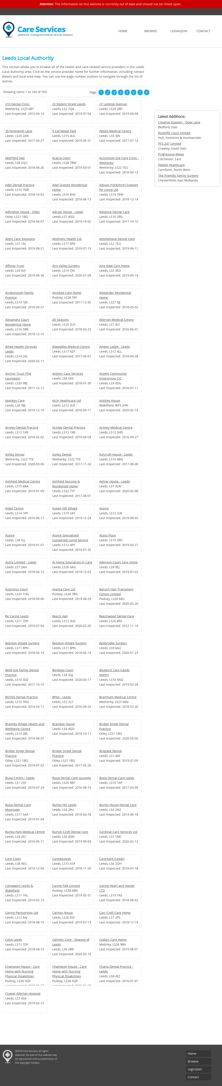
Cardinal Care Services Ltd (118, 832)
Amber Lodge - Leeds (114, 347)
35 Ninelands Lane (18, 131)
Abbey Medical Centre (115, 131)
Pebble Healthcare (171, 165)
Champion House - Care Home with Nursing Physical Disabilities (22, 971)
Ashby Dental (14, 454)
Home (122, 31)
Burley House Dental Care (118, 805)
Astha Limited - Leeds (20, 562)
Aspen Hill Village (64, 508)
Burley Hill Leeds (64, 805)
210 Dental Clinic (17, 104)
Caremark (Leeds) (111, 859)
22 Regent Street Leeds (69, 104)
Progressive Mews (171, 154)
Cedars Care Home (112, 940)
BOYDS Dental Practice (21, 697)
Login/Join (178, 31)
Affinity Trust (14, 266)
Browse (150, 31)
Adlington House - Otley (22, 212)
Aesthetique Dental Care (117, 239)
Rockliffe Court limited (174, 133)
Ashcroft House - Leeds (116, 454)
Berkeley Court (62, 670)
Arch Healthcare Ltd (66, 400)
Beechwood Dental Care (116, 616)
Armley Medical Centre (115, 427)
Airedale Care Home (66, 293)
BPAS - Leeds (61, 697)
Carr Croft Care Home (115, 913)
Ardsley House (109, 400)
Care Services (41, 29)
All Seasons (60, 320)
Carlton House (62, 913)
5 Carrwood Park (64, 131)
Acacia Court (61, 158)
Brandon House (63, 724)
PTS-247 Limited (169, 144)
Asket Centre (14, 508)
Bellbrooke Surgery (113, 643)
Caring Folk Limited (66, 886)
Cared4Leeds (61, 859)
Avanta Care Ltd (63, 589)
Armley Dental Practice (21, 427)
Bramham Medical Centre (118, 697)
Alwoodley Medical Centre (71, 347)
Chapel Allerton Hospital (23, 993)
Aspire (104, 508)
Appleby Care (15, 400)
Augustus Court (16, 589)
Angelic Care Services (67, 373)
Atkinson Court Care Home (118, 562)
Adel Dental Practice (19, 185)
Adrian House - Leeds (67, 212)
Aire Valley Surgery (66, 266)
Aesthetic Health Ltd (67, 239)
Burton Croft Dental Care (70, 832)
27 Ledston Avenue (113, 104)
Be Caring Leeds (17, 616)
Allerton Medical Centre (116, 320)
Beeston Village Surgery (22, 643)
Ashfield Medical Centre (22, 481)
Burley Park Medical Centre (25, 832)
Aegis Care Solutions (20, 239)
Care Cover (13, 859)
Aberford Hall (15, 158)
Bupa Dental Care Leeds (116, 778)
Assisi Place (107, 535)
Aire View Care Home (114, 266)
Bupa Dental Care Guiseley (71, 778)
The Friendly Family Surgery (178, 175)
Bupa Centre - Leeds (20, 778)
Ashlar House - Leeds (114, 481)
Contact (203, 31)
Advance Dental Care (114, 212)
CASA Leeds (13, 940)
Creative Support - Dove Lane (179, 122)
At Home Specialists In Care (72, 562)
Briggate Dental (110, 751)
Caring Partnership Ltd (21, 913)
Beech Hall (60, 616)
